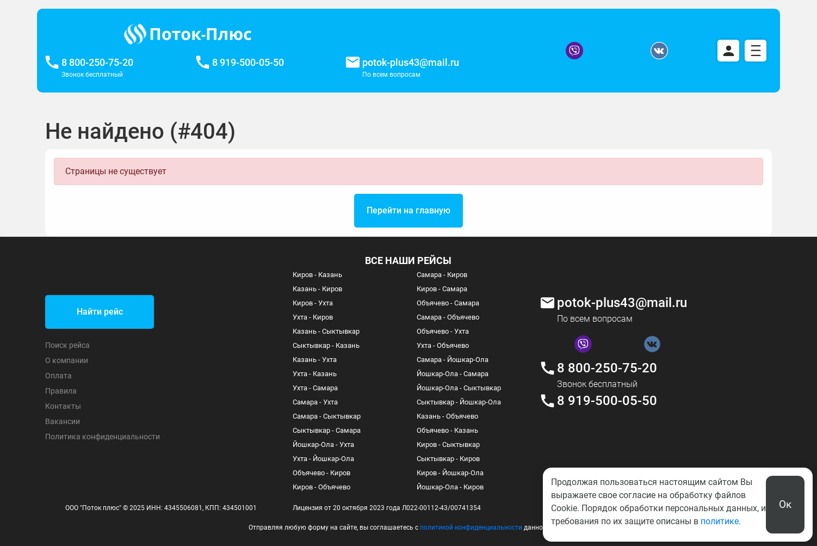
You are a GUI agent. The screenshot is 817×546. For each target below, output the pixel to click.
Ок (785, 504)
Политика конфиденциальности (102, 436)
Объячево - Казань (447, 430)
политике (720, 521)
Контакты (63, 406)
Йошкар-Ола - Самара (452, 374)
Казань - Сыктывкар (326, 331)
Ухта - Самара (315, 388)
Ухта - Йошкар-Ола (323, 459)
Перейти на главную (408, 210)
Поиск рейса (67, 345)
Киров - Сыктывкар (448, 444)
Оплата (58, 375)
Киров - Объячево (321, 487)
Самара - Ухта (315, 402)
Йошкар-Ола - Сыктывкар (459, 388)
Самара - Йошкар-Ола (452, 359)
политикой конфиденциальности (471, 527)
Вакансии (62, 421)
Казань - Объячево (447, 416)
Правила (61, 391)
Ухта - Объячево (443, 345)
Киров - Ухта (313, 303)
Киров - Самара (442, 289)
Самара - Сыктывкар (327, 416)
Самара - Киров (442, 275)
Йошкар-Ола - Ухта (323, 444)
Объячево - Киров (321, 473)
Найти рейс (100, 311)
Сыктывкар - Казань (326, 345)
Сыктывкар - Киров (448, 459)
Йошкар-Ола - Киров (450, 487)
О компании (66, 360)
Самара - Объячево (448, 317)
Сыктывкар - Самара (327, 430)
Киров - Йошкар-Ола (450, 473)
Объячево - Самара (448, 303)
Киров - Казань (317, 275)
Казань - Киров (317, 289)
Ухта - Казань (315, 374)
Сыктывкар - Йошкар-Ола (459, 402)
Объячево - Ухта (443, 331)
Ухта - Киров (313, 317)
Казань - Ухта (315, 359)
